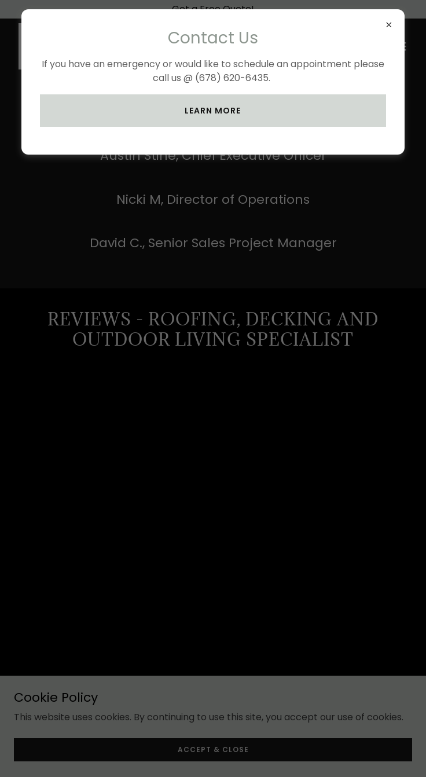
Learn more (213, 110)
